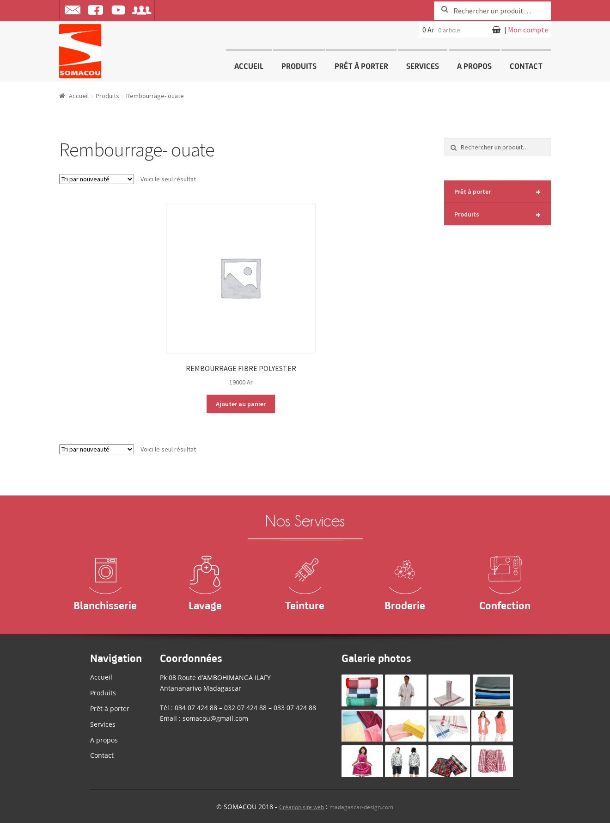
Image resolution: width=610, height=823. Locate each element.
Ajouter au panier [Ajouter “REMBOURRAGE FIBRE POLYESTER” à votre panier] (241, 404)
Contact (526, 65)
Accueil (248, 65)
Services (422, 65)
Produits (299, 65)
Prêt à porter (361, 65)
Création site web (301, 807)
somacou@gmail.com (215, 718)
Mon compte (528, 29)
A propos (474, 65)
